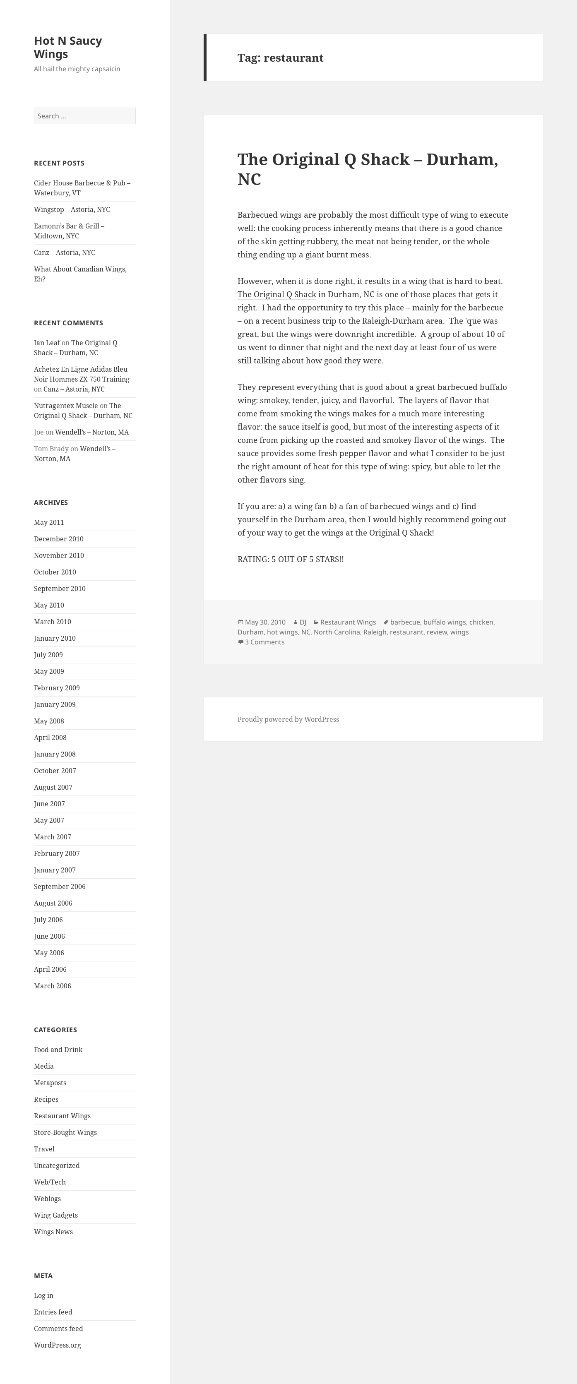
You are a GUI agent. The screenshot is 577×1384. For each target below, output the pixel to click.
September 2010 (60, 588)
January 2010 (55, 638)
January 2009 (55, 704)
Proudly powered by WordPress (288, 719)
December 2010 (59, 538)
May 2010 (49, 605)
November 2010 (59, 555)
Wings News (53, 1231)
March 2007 (52, 836)
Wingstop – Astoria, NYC (72, 209)
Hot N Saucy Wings (68, 47)
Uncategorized (57, 1165)
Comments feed (58, 1328)
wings (459, 632)
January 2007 (55, 870)
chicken (481, 622)
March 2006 (52, 985)
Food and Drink (58, 1049)
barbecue (405, 622)
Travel (44, 1148)
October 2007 (55, 770)
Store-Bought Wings (65, 1132)
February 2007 (57, 853)
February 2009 (57, 687)
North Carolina (337, 632)
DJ (303, 622)
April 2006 (50, 969)
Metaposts (50, 1082)
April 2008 (50, 737)
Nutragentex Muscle (66, 405)
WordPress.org (57, 1345)
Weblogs (47, 1198)
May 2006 (49, 952)
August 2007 (53, 787)
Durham (251, 632)
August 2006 (53, 903)
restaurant (406, 632)
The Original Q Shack (277, 294)
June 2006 (49, 936)
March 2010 (52, 621)
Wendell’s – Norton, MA (92, 432)
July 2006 (48, 919)
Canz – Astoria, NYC (64, 252)
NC (305, 632)
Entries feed (53, 1312)
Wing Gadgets (56, 1215)
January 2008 (55, 754)
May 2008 (49, 721)
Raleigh (375, 632)
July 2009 (48, 654)
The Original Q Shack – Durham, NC (368, 169)
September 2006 (60, 886)
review (437, 632)
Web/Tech (50, 1182)
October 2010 (55, 572)
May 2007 (49, 820)
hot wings (282, 632)
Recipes (46, 1099)
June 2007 (49, 803)
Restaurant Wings (62, 1115)
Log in (43, 1295)
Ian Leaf (47, 342)
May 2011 (49, 522)
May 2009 (49, 671)
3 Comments (265, 641)
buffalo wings (444, 622)
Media (44, 1066)
